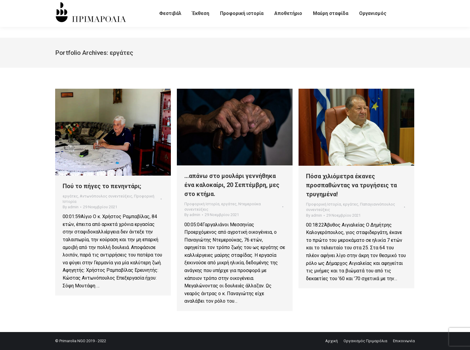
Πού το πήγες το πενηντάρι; (102, 186)
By (71, 207)
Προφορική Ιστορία (201, 204)
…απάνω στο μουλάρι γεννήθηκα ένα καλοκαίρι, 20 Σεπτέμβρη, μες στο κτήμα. (231, 184)
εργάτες (70, 196)
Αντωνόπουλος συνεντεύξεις (106, 196)
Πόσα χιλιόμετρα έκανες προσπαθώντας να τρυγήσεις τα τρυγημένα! (351, 185)
